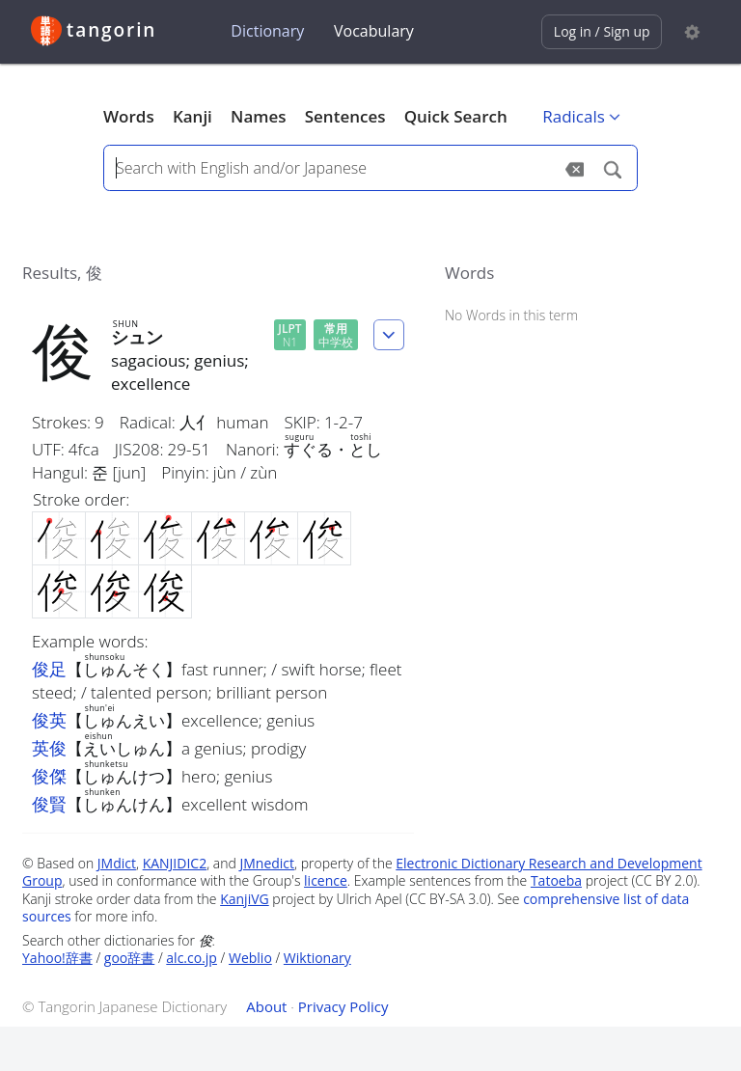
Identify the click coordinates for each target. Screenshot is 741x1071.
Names (258, 116)
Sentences (345, 116)
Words (128, 116)
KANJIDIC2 (175, 863)
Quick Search (456, 116)
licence (325, 880)
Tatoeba (556, 880)
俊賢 (49, 803)
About (266, 1006)
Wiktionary (317, 957)
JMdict (116, 863)
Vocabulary (374, 30)
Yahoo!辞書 (57, 957)
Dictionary (267, 30)
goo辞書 (129, 957)
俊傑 (49, 775)
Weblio (250, 957)
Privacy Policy (343, 1006)
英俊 (49, 747)
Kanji (192, 116)
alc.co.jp (191, 957)
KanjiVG (244, 899)
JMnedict (266, 863)
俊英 (49, 719)
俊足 (49, 668)
